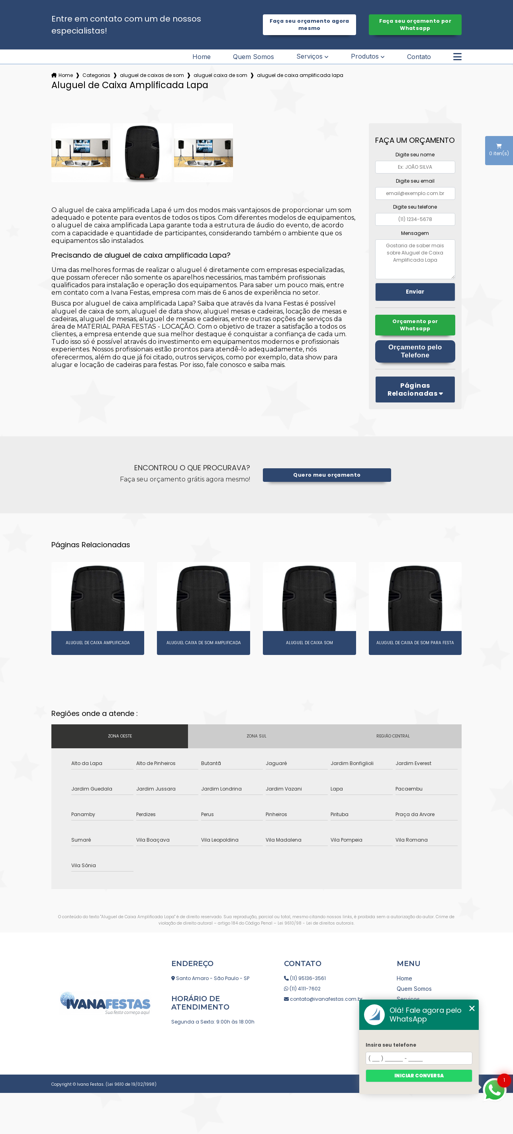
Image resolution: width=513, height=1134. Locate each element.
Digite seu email (415, 180)
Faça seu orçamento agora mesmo (309, 25)
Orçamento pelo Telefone (415, 351)
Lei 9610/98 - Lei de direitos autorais (316, 923)
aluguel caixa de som (220, 75)
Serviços (309, 56)
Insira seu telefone (391, 1044)
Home (201, 56)
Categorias (96, 75)
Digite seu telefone (415, 206)
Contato (419, 56)
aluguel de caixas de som (152, 75)
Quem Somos (253, 56)
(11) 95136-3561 (305, 978)
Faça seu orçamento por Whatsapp (415, 25)
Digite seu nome (415, 154)
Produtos (365, 56)
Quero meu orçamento (326, 474)
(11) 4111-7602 (302, 988)
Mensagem (415, 233)
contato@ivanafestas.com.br (323, 999)
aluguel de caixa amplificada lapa (300, 75)
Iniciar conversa (419, 1075)
